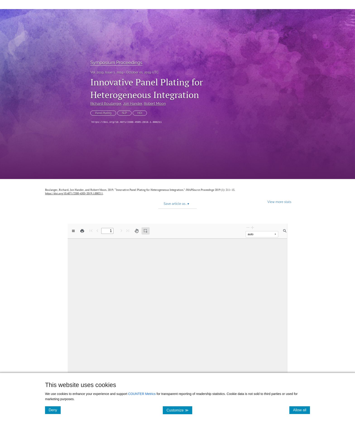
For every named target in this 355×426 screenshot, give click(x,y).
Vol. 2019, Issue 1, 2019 (106, 72)
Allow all (301, 410)
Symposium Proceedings (116, 62)
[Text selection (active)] (146, 231)
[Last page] (127, 230)
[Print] (82, 231)
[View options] (73, 231)
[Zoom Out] (248, 227)
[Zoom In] (252, 227)
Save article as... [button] (176, 204)
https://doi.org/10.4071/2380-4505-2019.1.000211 (126, 122)
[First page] (91, 230)
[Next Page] (121, 230)
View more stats (279, 202)
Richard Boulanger (105, 104)
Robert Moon (155, 104)
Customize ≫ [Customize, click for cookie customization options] (179, 410)
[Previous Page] (97, 230)
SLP (124, 113)
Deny (55, 410)
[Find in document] (285, 231)
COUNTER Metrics (142, 394)
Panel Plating (103, 113)
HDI (139, 113)
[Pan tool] (136, 231)
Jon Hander (132, 104)
